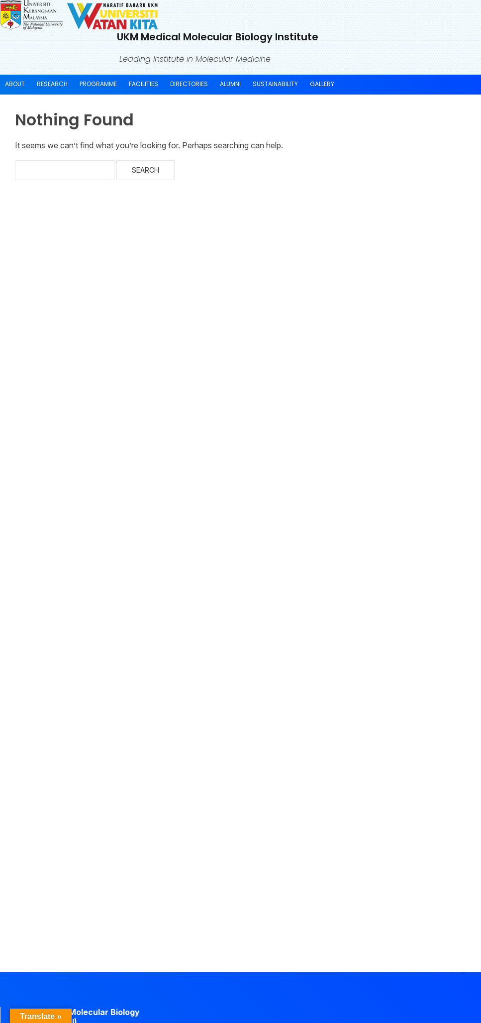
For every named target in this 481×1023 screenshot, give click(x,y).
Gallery (322, 84)
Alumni (230, 84)
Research (52, 84)
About (15, 84)
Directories (189, 84)
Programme (98, 84)
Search (145, 170)
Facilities (143, 84)
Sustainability (275, 84)
